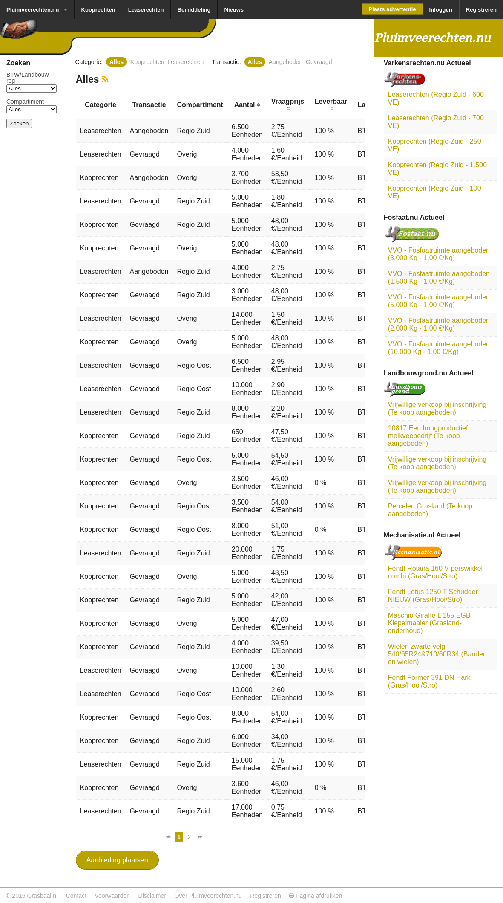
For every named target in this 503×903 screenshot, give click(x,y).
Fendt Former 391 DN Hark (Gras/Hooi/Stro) (429, 681)
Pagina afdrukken (315, 895)
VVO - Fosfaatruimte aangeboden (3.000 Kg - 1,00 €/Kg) (439, 254)
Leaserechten (146, 9)
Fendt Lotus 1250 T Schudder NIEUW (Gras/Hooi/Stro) (433, 595)
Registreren (481, 9)
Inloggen (440, 9)
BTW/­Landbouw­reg (28, 78)
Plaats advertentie (392, 9)
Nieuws (234, 9)
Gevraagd (319, 61)
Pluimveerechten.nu (32, 9)
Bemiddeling (194, 9)
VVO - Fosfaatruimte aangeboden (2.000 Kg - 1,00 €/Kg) (439, 324)
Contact (76, 895)
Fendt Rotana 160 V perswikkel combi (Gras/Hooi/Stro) (435, 572)
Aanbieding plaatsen (117, 860)
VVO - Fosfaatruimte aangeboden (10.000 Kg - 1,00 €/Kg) (439, 347)
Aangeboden (285, 61)
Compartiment (25, 102)
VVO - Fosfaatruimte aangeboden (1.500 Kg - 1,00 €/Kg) (439, 277)
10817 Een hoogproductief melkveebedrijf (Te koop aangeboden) (428, 435)
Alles (116, 61)
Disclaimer (152, 895)
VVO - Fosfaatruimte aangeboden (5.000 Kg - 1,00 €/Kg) (439, 300)
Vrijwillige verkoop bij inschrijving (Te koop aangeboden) (437, 408)
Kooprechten (98, 9)
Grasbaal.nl (42, 895)
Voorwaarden (112, 895)
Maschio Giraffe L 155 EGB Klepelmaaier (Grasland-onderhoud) (429, 623)
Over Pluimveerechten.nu (208, 895)
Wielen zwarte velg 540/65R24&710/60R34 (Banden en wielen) (437, 654)
